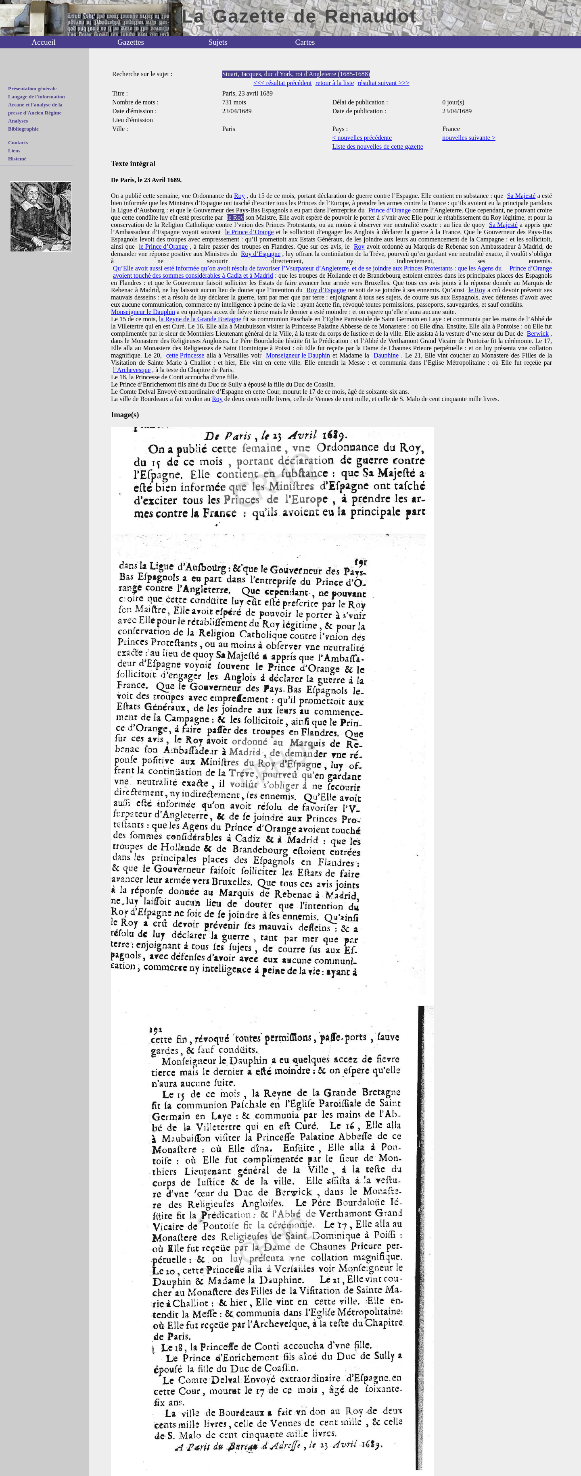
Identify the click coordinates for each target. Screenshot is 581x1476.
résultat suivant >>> (383, 82)
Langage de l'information (36, 97)
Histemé (17, 159)
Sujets (218, 42)
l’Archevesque (131, 369)
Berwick (538, 333)
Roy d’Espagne (260, 253)
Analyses (18, 121)
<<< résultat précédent (282, 82)
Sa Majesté (521, 195)
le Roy (235, 217)
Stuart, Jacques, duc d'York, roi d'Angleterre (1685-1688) (296, 74)
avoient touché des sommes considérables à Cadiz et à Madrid (193, 275)
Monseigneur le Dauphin (143, 311)
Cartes (305, 42)
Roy (239, 195)
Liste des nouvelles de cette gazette (377, 146)
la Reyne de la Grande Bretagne (200, 319)
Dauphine (386, 355)
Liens (14, 151)
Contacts (18, 142)
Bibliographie (23, 129)
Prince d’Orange (389, 210)
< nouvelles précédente (362, 137)
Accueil (43, 42)
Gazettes (130, 42)
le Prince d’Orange (249, 232)
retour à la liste (335, 82)
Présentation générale (32, 88)
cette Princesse (185, 355)
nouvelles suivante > (468, 137)
